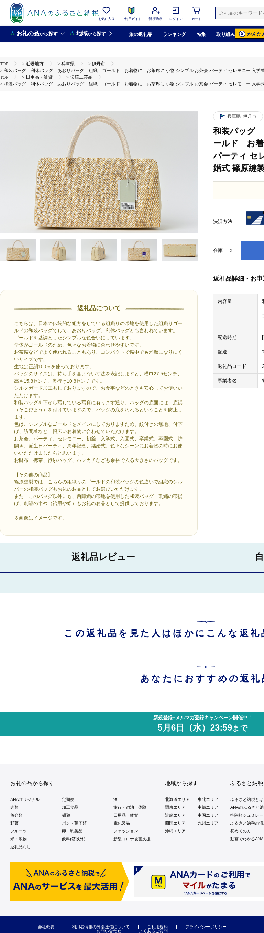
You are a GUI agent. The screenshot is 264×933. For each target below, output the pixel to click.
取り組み (225, 34)
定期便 (68, 799)
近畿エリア (175, 815)
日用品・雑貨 (125, 815)
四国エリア (175, 823)
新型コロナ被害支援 (132, 839)
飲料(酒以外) (73, 839)
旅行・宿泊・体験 (129, 807)
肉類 (14, 807)
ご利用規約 (157, 926)
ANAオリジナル (25, 799)
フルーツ (18, 831)
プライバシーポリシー (206, 926)
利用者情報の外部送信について (101, 926)
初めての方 (240, 831)
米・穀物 (18, 839)
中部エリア (208, 807)
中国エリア (208, 815)
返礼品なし (20, 846)
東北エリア (208, 799)
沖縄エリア (175, 831)
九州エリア (208, 823)
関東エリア (175, 807)
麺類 (66, 815)
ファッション (125, 831)
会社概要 (46, 926)
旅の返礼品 (140, 34)
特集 (201, 34)
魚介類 (16, 815)
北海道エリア (177, 799)
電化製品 (121, 823)
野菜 (14, 823)
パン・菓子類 (74, 823)
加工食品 (70, 807)
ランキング (174, 34)
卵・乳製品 (72, 831)
